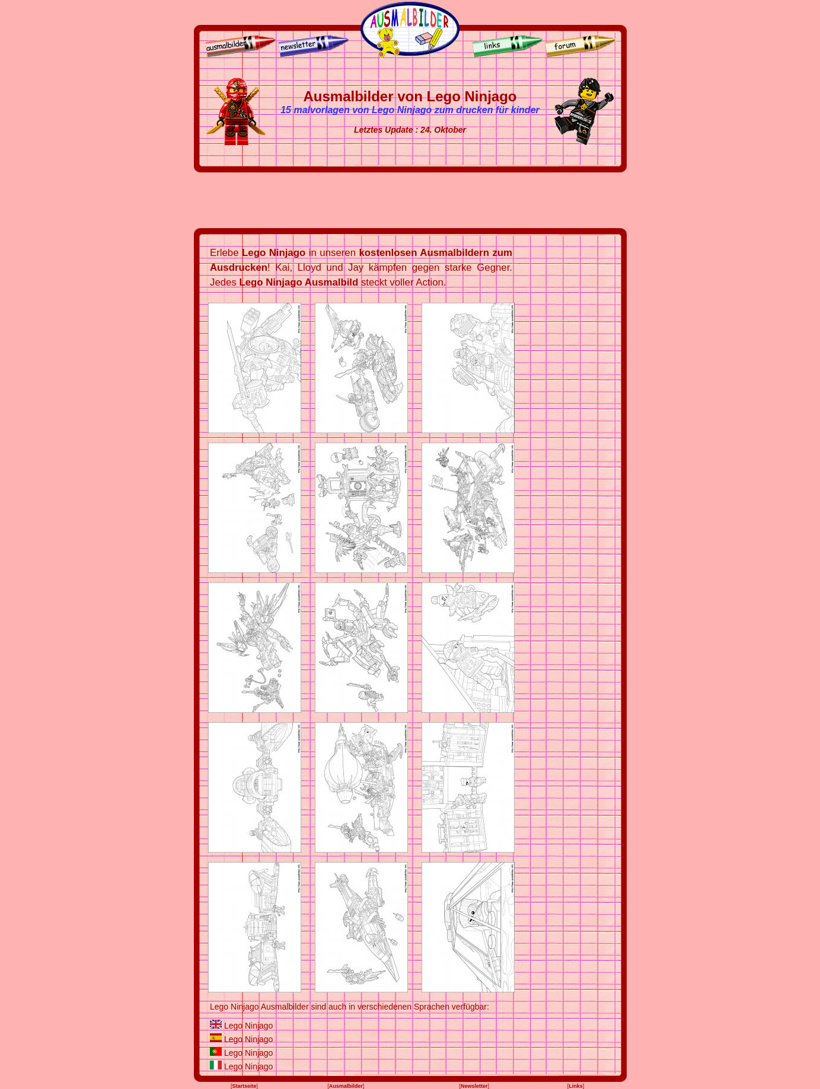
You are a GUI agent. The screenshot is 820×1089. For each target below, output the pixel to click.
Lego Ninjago (248, 1025)
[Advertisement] (410, 200)
